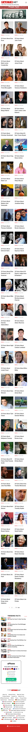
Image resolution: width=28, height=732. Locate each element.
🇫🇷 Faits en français (7, 701)
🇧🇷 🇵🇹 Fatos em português (18, 703)
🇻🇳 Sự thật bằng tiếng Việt (8, 719)
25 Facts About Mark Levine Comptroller (5, 63)
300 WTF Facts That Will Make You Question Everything (15, 646)
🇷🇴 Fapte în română (7, 717)
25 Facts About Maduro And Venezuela (5, 203)
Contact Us (14, 696)
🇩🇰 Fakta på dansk (7, 705)
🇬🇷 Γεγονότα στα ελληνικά (19, 708)
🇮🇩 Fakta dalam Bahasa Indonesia (17, 710)
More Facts (11, 700)
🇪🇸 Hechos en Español (18, 701)
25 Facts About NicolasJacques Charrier (19, 298)
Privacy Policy (23, 698)
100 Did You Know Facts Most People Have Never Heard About (16, 656)
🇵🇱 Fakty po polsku (20, 715)
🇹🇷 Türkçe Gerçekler (20, 719)
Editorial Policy (12, 694)
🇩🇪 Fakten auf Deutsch (20, 700)
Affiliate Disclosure (4, 698)
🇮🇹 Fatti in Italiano (6, 703)
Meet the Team (20, 694)
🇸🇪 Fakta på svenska (18, 705)
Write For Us (21, 696)
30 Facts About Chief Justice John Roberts (20, 110)
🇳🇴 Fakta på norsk (8, 707)
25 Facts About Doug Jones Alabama (5, 601)
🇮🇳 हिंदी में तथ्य (4, 710)
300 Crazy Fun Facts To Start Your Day (16, 619)
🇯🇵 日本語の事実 (8, 712)
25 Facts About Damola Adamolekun (5, 323)
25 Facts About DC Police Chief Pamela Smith (7, 461)
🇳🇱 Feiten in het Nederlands (8, 715)
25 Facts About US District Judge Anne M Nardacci (20, 273)
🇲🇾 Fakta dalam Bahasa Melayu (13, 714)
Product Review (6, 696)
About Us (5, 694)
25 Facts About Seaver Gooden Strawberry (19, 576)
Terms (16, 698)
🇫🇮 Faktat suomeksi (18, 707)
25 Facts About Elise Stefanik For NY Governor (7, 273)
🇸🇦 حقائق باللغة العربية (6, 708)
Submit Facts (4, 700)
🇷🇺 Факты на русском (18, 717)
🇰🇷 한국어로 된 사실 (18, 712)
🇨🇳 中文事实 (13, 721)
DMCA (12, 698)
